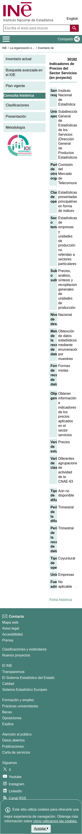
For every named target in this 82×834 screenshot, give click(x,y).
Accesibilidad (12, 634)
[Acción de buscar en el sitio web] (74, 28)
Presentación (16, 116)
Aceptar (41, 828)
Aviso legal (10, 628)
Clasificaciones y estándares (24, 649)
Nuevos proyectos (16, 655)
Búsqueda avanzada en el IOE (24, 72)
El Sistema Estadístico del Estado (28, 678)
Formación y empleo (18, 700)
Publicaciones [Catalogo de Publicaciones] (13, 746)
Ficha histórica (60, 600)
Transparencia (13, 672)
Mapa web (10, 622)
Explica (8, 724)
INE (4, 48)
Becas (7, 712)
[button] (68, 39)
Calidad (8, 684)
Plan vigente (15, 86)
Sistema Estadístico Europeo (24, 689)
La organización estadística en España (34, 48)
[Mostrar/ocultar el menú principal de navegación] (6, 39)
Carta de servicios (16, 752)
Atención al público (16, 734)
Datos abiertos (13, 740)
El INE (7, 665)
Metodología (15, 127)
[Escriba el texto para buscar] (37, 28)
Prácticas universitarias (20, 706)
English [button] (72, 18)
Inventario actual (18, 59)
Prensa (7, 640)
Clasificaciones (17, 105)
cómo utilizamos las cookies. (55, 821)
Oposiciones (11, 718)
